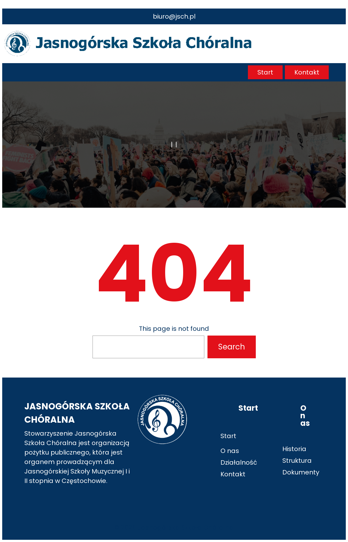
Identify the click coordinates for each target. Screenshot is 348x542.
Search (231, 347)
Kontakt (306, 72)
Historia (294, 448)
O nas (229, 450)
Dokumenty (300, 472)
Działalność (238, 462)
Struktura (297, 460)
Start (265, 72)
